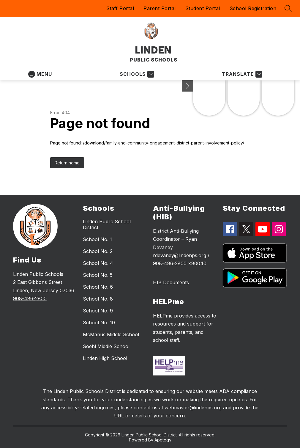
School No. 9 (98, 311)
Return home (67, 162)
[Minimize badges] (187, 86)
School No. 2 (98, 251)
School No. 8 (98, 299)
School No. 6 (98, 287)
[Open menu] (40, 74)
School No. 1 (97, 239)
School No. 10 (99, 323)
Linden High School (105, 358)
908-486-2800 (30, 298)
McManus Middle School (111, 334)
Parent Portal (159, 8)
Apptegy (162, 439)
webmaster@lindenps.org (193, 408)
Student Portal (202, 8)
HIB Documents (171, 282)
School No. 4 (98, 263)
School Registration (253, 8)
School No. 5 (98, 275)
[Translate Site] (241, 74)
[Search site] (288, 8)
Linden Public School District (107, 224)
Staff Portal (120, 8)
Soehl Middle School (106, 346)
